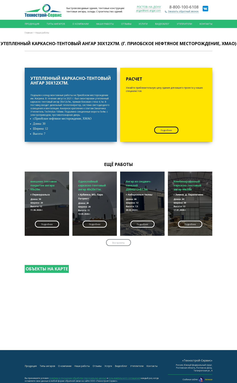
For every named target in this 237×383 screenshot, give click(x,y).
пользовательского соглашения (124, 378)
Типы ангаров (56, 23)
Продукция (32, 23)
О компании (80, 23)
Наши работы (105, 23)
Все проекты (118, 242)
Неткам (205, 379)
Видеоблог (162, 23)
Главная (29, 32)
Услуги (143, 23)
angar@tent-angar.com (148, 10)
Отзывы (126, 23)
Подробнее (166, 130)
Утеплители (184, 23)
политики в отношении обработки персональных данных (77, 378)
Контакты (205, 23)
